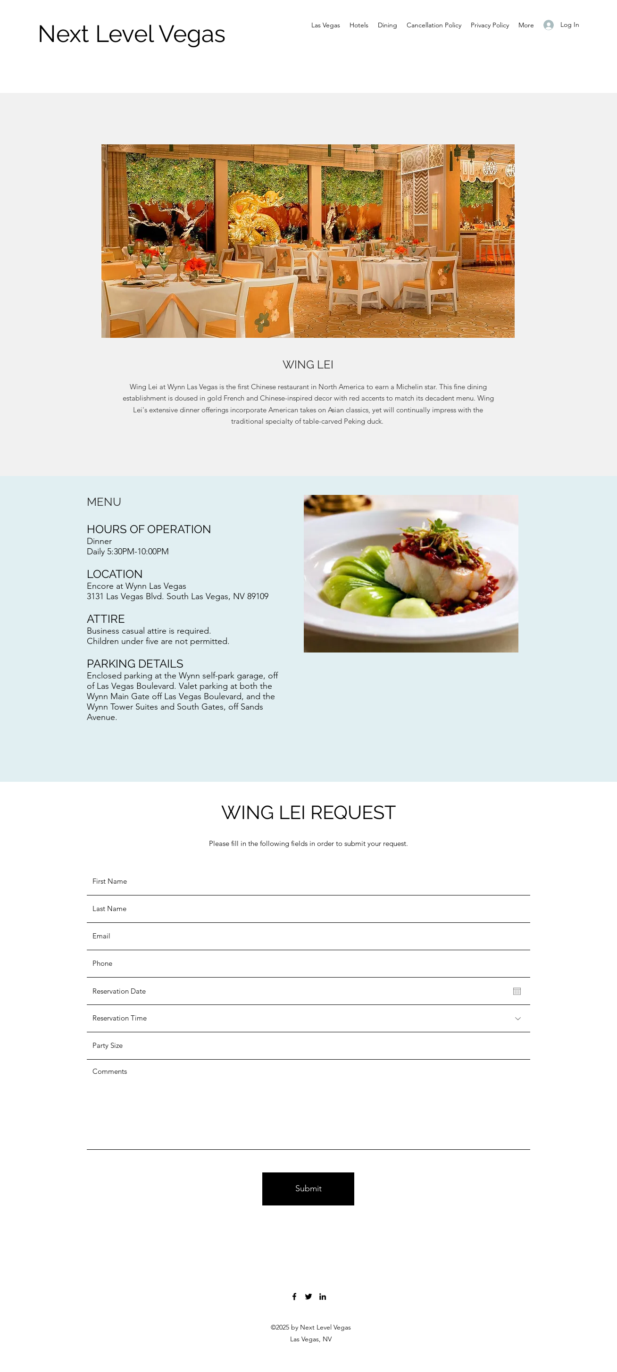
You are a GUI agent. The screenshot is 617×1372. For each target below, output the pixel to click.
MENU (104, 502)
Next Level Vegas (131, 34)
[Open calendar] (517, 991)
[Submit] (308, 1188)
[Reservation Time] (308, 1018)
